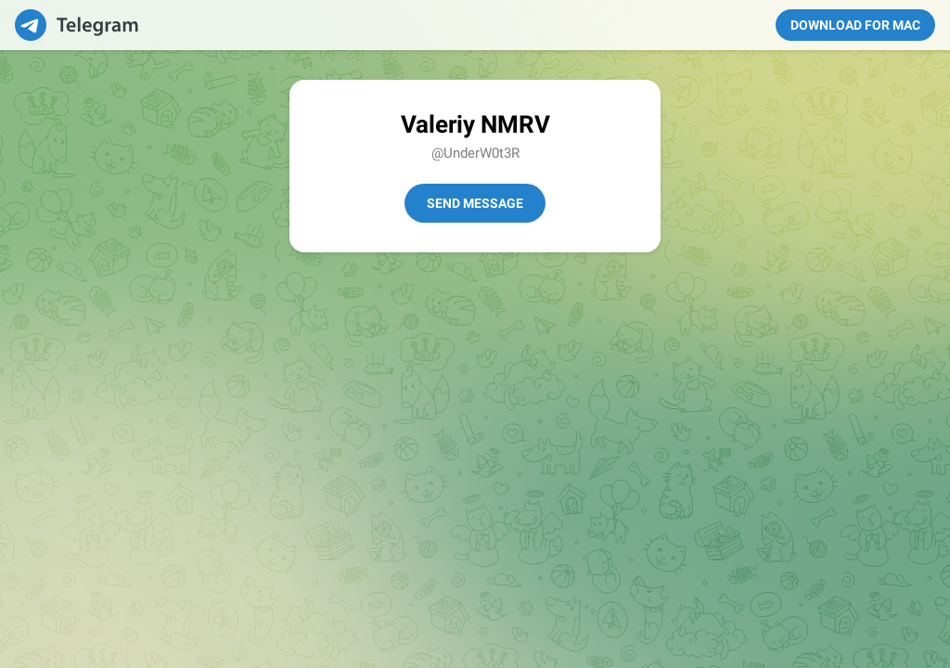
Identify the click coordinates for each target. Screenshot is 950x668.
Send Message (475, 203)
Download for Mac (855, 25)
